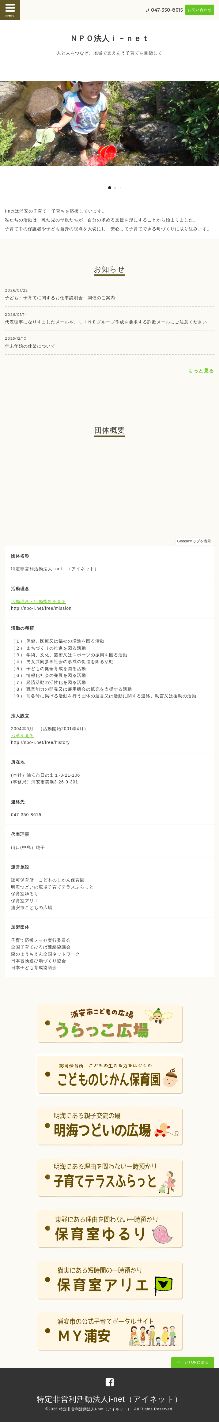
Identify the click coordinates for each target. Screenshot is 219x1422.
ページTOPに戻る (192, 1362)
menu (10, 9)
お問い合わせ (200, 10)
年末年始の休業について (30, 346)
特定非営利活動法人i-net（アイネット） (109, 1399)
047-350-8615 (167, 10)
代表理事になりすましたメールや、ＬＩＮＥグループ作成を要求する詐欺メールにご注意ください (106, 321)
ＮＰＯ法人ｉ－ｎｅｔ (109, 38)
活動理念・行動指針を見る (38, 601)
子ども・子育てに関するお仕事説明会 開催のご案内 (60, 297)
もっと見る (201, 370)
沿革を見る (22, 735)
